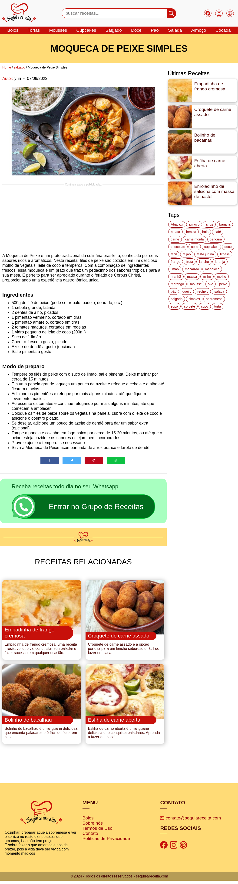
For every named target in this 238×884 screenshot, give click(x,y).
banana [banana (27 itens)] (224, 224)
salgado (114, 30)
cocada (223, 30)
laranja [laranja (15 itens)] (220, 262)
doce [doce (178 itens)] (228, 247)
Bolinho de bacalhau (204, 138)
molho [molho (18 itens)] (221, 276)
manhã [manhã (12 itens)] (176, 276)
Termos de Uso (97, 831)
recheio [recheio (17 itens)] (202, 291)
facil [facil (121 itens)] (174, 254)
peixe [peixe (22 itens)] (223, 284)
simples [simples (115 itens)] (194, 299)
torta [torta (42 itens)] (217, 306)
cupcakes (86, 30)
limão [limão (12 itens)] (175, 269)
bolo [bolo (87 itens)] (205, 232)
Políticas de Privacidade (106, 841)
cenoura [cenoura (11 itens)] (216, 239)
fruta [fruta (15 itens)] (189, 262)
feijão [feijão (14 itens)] (187, 254)
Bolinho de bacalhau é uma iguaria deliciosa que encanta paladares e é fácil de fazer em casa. (41, 736)
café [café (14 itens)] (218, 232)
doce (136, 30)
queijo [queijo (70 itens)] (186, 291)
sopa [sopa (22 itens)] (174, 306)
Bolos (88, 821)
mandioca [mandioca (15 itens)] (212, 269)
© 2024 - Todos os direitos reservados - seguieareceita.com (119, 879)
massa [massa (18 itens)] (192, 276)
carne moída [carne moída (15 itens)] (194, 239)
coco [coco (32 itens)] (194, 247)
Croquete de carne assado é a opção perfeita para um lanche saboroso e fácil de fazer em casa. (123, 650)
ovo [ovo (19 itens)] (210, 284)
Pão (155, 30)
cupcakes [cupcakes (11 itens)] (211, 247)
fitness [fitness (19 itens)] (225, 254)
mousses (58, 30)
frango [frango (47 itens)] (175, 262)
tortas (34, 30)
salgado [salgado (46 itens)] (176, 299)
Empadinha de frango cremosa (209, 86)
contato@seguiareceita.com (190, 821)
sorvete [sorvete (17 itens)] (189, 306)
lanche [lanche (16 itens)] (204, 262)
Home (6, 67)
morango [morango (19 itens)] (177, 284)
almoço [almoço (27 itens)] (194, 224)
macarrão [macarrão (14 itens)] (192, 269)
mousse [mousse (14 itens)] (196, 284)
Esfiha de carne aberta (209, 163)
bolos (12, 30)
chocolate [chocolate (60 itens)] (178, 247)
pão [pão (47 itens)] (173, 291)
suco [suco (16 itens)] (204, 306)
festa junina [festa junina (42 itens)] (205, 254)
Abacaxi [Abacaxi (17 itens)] (177, 224)
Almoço (198, 30)
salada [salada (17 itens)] (219, 291)
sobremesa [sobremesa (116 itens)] (214, 299)
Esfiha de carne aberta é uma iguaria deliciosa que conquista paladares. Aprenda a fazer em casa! (124, 736)
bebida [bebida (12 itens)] (191, 232)
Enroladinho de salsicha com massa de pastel (214, 191)
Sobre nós (93, 826)
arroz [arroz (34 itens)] (209, 224)
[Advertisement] (83, 218)
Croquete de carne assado (212, 112)
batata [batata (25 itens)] (175, 232)
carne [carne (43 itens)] (175, 239)
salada (175, 30)
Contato (90, 836)
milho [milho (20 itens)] (207, 276)
